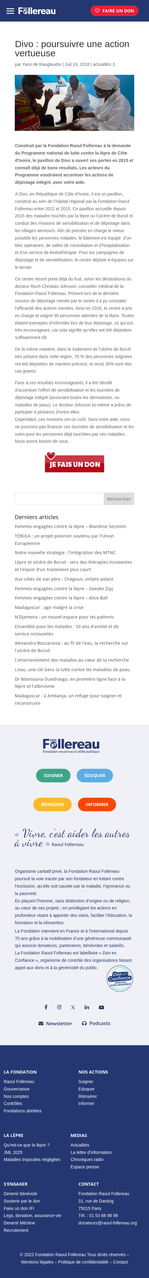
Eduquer (87, 1089)
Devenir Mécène (19, 1222)
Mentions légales (37, 1262)
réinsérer (52, 804)
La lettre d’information (91, 1152)
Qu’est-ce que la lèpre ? (27, 1145)
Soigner (53, 775)
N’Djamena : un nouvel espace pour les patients (64, 617)
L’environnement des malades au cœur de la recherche (72, 660)
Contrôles (13, 1103)
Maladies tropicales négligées (32, 1159)
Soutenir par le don (22, 1201)
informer (97, 804)
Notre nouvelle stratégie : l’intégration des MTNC (65, 552)
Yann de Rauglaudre (41, 64)
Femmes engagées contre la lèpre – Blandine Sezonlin (70, 526)
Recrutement (16, 1230)
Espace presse (84, 1166)
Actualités (79, 1145)
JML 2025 (13, 1152)
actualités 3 (104, 64)
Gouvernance (17, 1089)
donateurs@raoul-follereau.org (108, 1222)
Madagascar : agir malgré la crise (49, 607)
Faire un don (118, 11)
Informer (87, 1103)
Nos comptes (16, 1096)
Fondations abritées (23, 1110)
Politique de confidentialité (83, 1262)
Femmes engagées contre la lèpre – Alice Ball (61, 598)
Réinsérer (88, 1096)
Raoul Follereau (19, 1081)
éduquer (94, 775)
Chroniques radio (86, 1159)
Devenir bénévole (20, 1193)
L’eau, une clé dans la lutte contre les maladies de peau (72, 669)
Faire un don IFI (19, 1208)
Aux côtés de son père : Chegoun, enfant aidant (64, 579)
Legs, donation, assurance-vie (32, 1215)
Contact (120, 1262)
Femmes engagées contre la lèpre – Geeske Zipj (64, 588)
